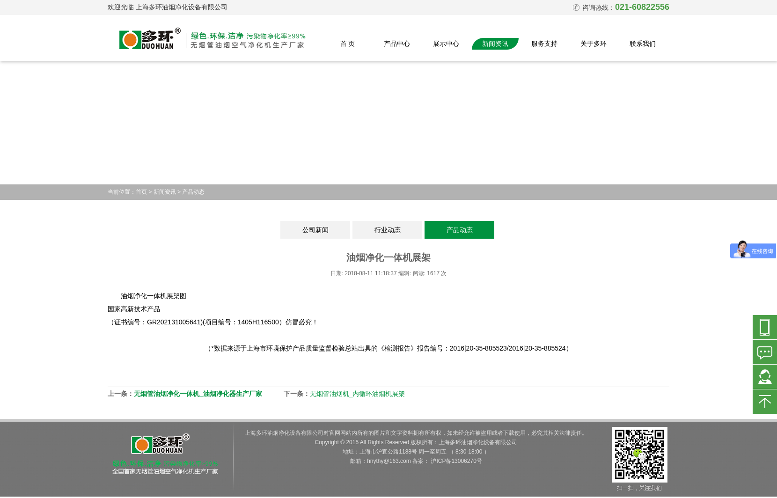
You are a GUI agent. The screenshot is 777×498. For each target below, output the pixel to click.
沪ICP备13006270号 (456, 461)
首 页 (347, 43)
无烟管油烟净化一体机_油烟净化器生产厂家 (198, 393)
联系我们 (643, 43)
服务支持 (544, 43)
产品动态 (193, 192)
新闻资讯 (495, 43)
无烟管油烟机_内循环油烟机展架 (357, 393)
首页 (141, 192)
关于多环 (593, 43)
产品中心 (397, 43)
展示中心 (446, 43)
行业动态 (387, 230)
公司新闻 (315, 230)
